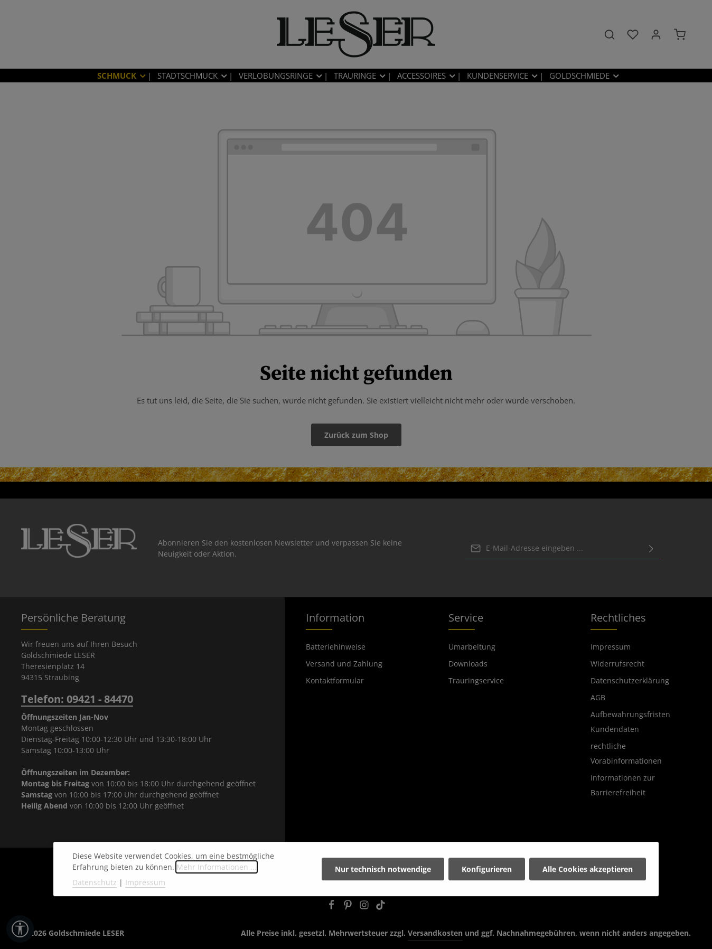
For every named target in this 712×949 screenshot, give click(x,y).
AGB (598, 697)
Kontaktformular (335, 680)
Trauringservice (476, 680)
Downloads (468, 664)
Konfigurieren (487, 900)
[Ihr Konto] (656, 34)
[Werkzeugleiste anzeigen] (20, 929)
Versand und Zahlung (344, 664)
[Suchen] (609, 34)
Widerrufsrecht (617, 664)
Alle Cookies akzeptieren (587, 900)
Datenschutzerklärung (630, 680)
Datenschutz (94, 913)
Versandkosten (435, 933)
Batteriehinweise (336, 647)
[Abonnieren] (651, 548)
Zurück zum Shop (356, 435)
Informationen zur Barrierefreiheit (623, 785)
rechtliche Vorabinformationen (626, 753)
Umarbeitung (471, 647)
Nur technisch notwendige (383, 900)
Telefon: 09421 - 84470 (77, 699)
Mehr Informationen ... (216, 897)
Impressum (611, 647)
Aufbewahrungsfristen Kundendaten (630, 721)
